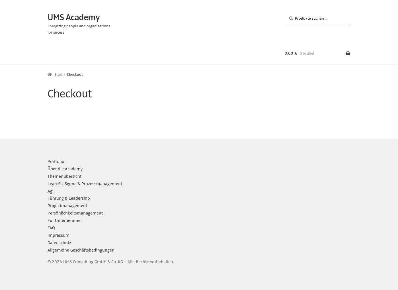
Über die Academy (65, 169)
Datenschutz (59, 243)
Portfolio (56, 161)
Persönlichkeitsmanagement (75, 213)
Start (58, 74)
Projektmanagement (67, 206)
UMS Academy (74, 17)
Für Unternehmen (65, 220)
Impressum (58, 235)
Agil (51, 191)
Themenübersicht (64, 176)
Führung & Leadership (69, 198)
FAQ (51, 228)
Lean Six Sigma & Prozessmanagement (85, 184)
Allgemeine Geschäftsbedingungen (81, 250)
